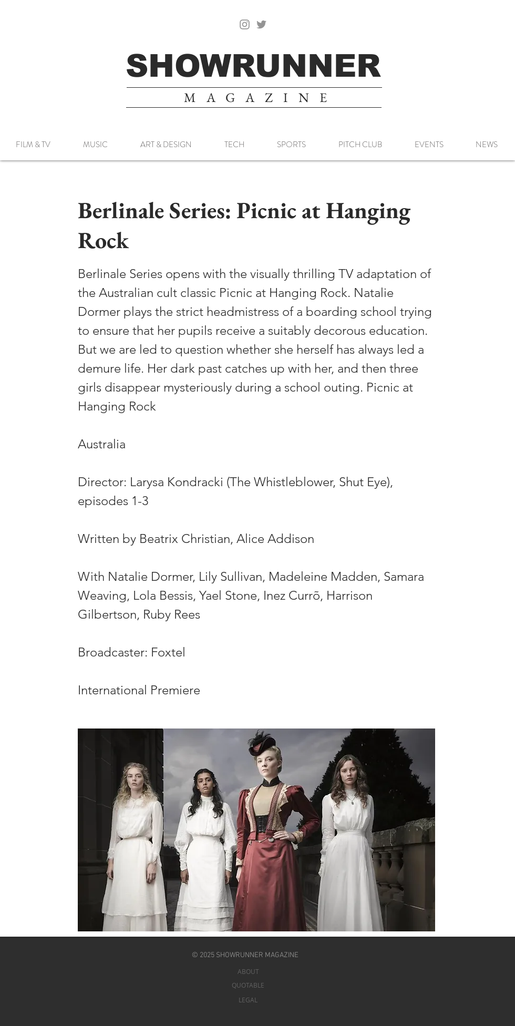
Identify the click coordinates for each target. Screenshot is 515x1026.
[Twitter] (261, 24)
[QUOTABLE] (248, 985)
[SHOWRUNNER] (253, 66)
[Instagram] (244, 24)
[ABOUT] (248, 972)
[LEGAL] (248, 1000)
